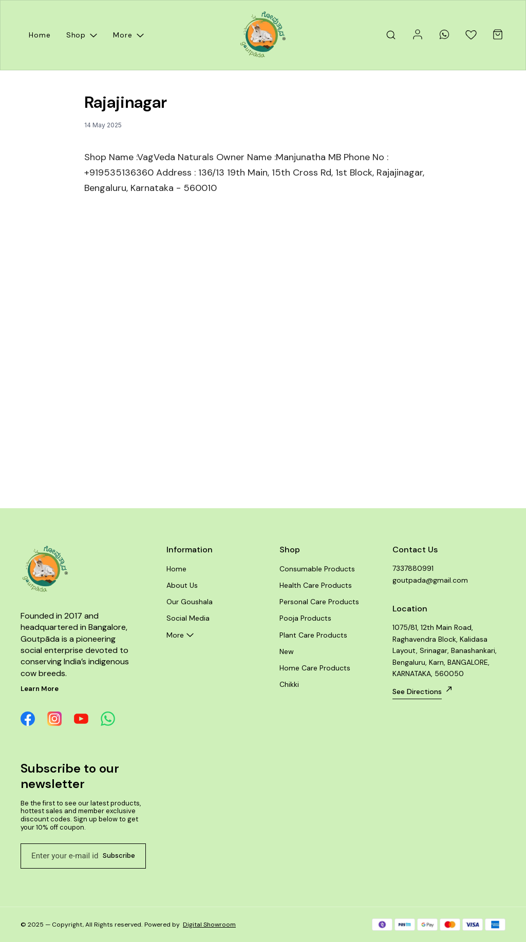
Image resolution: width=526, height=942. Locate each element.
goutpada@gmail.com (430, 580)
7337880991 (413, 568)
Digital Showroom (209, 924)
